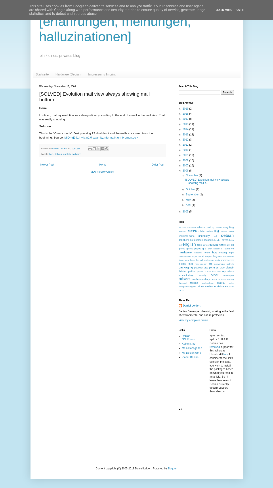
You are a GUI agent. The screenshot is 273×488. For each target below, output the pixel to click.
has (225, 354)
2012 (186, 139)
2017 (186, 118)
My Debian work (191, 352)
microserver (227, 260)
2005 (186, 211)
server (214, 275)
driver (225, 240)
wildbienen (222, 286)
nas (210, 263)
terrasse (222, 279)
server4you (228, 275)
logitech (200, 260)
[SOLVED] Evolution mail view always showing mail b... (207, 181)
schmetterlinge (186, 275)
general (214, 244)
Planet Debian (190, 357)
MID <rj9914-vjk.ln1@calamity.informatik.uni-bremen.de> (101, 137)
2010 (186, 150)
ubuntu (221, 282)
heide (207, 252)
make (217, 260)
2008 (186, 160)
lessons (230, 256)
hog (214, 252)
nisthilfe (230, 264)
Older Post (158, 164)
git (232, 244)
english (67, 154)
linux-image (184, 260)
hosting (223, 252)
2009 (186, 155)
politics (191, 271)
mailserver (209, 260)
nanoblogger (200, 264)
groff (210, 248)
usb (195, 286)
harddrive (229, 248)
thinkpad (183, 283)
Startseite (42, 74)
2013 (186, 134)
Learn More (224, 10)
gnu (204, 248)
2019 (186, 108)
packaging (186, 267)
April (189, 204)
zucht (181, 290)
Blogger (172, 468)
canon (231, 231)
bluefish (192, 231)
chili (215, 236)
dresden (217, 240)
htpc (231, 252)
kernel (201, 256)
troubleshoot (208, 283)
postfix (200, 271)
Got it (241, 10)
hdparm (198, 252)
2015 (186, 124)
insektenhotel (185, 256)
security (202, 275)
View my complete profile (193, 320)
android (182, 227)
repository (228, 271)
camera (223, 231)
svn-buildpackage (201, 279)
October (191, 189)
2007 (186, 165)
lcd (224, 256)
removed (215, 346)
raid (219, 271)
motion (182, 263)
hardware (185, 252)
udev (231, 283)
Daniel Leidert (191, 305)
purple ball (210, 271)
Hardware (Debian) (68, 74)
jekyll (194, 256)
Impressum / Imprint (102, 74)
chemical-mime (187, 236)
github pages (194, 248)
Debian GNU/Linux (188, 337)
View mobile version (102, 171)
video (201, 286)
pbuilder (198, 267)
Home (102, 164)
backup (210, 227)
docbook (208, 240)
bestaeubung (222, 227)
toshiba (194, 283)
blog (231, 227)
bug (51, 154)
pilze (222, 267)
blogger (183, 231)
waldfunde (210, 286)
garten (206, 245)
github (182, 248)
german (224, 244)
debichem (184, 240)
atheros (201, 227)
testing (230, 279)
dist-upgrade (196, 240)
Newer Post (47, 164)
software (76, 154)
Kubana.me (188, 343)
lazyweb (217, 256)
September (192, 194)
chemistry (204, 235)
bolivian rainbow (206, 231)
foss (199, 244)
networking (219, 264)
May (188, 199)
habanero (218, 248)
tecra (214, 279)
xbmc (231, 286)
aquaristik (191, 227)
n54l (190, 263)
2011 (186, 144)
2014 (186, 129)
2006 (186, 170)
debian (58, 154)
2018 (186, 113)
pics (206, 267)
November (192, 175)
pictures (213, 267)
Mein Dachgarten (192, 348)
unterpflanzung (186, 286)
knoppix (208, 256)
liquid (192, 260)
